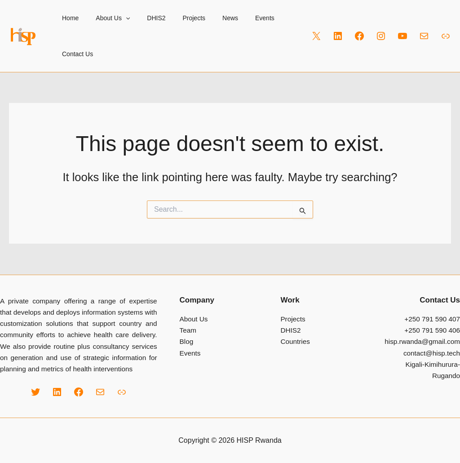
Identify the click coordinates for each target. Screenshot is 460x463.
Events (240, 18)
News (210, 18)
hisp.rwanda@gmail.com (422, 341)
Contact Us (75, 54)
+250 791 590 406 (432, 330)
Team (188, 330)
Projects (178, 18)
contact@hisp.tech (431, 353)
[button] (119, 18)
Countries (295, 341)
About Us (106, 18)
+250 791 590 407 (432, 319)
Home (68, 18)
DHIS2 (145, 18)
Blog (187, 341)
